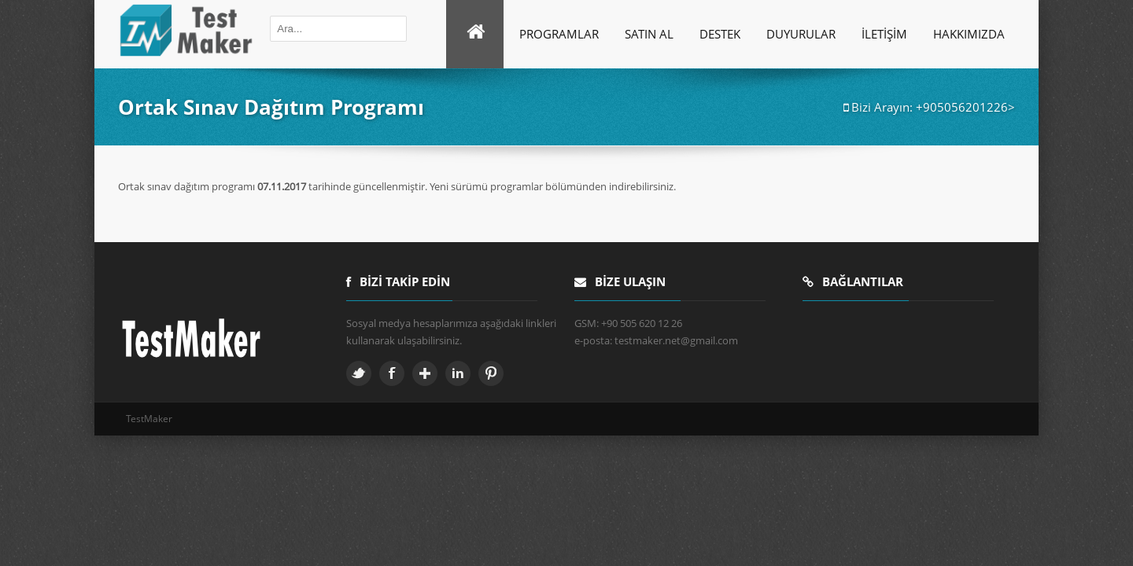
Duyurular (801, 34)
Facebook (391, 373)
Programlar (559, 34)
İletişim (884, 34)
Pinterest (491, 373)
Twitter (358, 373)
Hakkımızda (969, 34)
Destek (719, 34)
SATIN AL (649, 34)
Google (424, 373)
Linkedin (458, 373)
